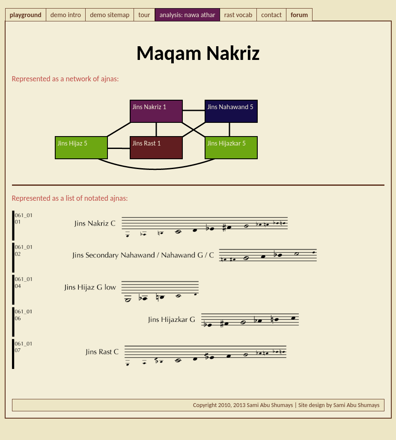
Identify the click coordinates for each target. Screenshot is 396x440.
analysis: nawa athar (187, 15)
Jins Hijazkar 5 (227, 143)
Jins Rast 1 (147, 143)
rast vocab (238, 15)
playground (26, 15)
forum (299, 15)
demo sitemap (109, 15)
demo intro (66, 15)
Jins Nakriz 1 (150, 107)
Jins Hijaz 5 (72, 143)
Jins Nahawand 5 (230, 107)
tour (144, 15)
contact (271, 15)
